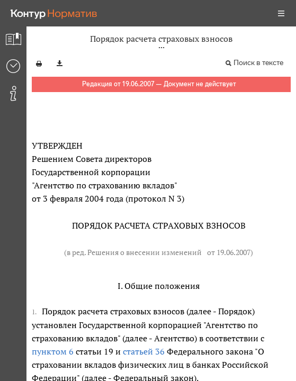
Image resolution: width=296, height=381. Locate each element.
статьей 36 (144, 351)
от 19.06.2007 (228, 252)
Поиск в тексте (258, 62)
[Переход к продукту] (54, 13)
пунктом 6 (53, 351)
